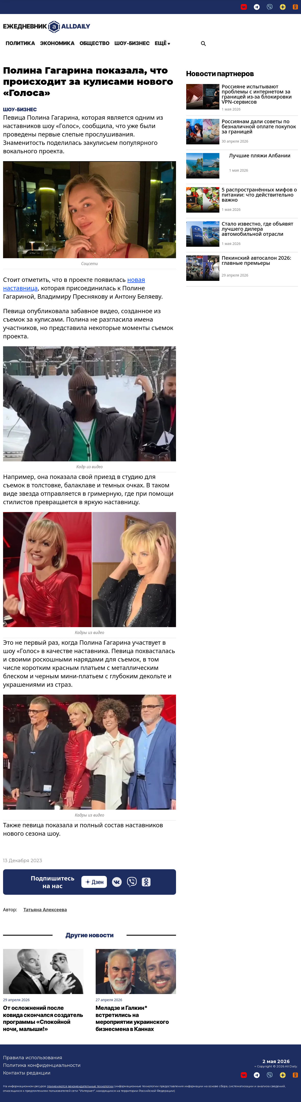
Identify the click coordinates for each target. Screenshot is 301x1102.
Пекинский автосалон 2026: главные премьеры (256, 260)
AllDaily (46, 26)
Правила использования (32, 1057)
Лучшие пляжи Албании (259, 155)
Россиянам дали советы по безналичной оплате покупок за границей (259, 126)
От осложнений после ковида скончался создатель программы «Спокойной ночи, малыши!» (43, 1018)
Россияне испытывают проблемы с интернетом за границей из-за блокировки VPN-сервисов (257, 94)
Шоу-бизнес (132, 43)
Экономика (57, 43)
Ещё (162, 43)
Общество (94, 43)
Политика (20, 43)
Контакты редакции (27, 1073)
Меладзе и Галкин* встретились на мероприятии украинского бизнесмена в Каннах (132, 1018)
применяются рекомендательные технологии (80, 1086)
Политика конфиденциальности (42, 1065)
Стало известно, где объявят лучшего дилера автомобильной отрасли (257, 228)
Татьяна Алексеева (45, 909)
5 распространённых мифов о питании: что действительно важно (259, 194)
